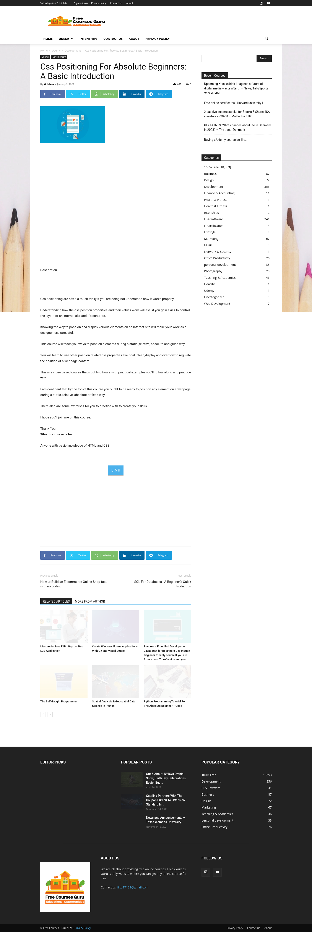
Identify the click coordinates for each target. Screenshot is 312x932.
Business (210, 174)
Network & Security (217, 252)
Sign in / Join (81, 3)
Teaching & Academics (220, 278)
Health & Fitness (215, 200)
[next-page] (50, 714)
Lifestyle (210, 232)
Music (208, 245)
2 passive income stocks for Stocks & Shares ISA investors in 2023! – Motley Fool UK (237, 114)
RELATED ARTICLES (56, 601)
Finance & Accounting (219, 193)
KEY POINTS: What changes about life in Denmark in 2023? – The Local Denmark (237, 127)
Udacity (209, 284)
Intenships (89, 39)
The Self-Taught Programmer (58, 701)
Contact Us (116, 3)
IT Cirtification (214, 226)
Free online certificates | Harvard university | (233, 103)
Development (73, 50)
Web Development (217, 303)
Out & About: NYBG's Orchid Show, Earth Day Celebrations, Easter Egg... (166, 778)
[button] (266, 39)
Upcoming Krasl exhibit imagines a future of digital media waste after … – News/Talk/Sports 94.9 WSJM (236, 88)
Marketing (211, 239)
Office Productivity (217, 258)
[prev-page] (43, 714)
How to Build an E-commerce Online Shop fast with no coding (73, 584)
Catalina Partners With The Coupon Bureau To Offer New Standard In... (165, 800)
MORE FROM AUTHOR (90, 601)
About (129, 3)
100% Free (211, 167)
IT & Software (213, 219)
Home (48, 39)
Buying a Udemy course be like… (225, 139)
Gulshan (49, 84)
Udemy (66, 39)
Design (209, 180)
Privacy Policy (98, 3)
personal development (220, 265)
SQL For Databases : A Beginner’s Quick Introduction (162, 584)
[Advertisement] (193, 22)
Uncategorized (214, 297)
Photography (213, 271)
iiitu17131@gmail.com (133, 887)
